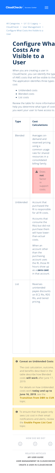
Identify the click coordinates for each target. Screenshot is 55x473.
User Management (32, 27)
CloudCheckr (13, 27)
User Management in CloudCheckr (35, 461)
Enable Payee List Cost (38, 422)
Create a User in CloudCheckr (35, 465)
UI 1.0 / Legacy (31, 23)
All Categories (13, 23)
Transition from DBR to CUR (37, 397)
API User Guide (35, 457)
